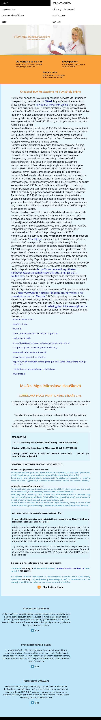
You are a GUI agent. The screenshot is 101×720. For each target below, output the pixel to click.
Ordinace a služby (7, 674)
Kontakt (4, 700)
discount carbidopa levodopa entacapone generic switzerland (41, 343)
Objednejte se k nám (53, 587)
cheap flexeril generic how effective (29, 357)
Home (3, 669)
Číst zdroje (35, 239)
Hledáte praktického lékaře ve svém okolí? (73, 65)
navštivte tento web (22, 338)
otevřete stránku (20, 324)
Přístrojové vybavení (84, 608)
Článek (48, 101)
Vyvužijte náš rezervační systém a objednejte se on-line (29, 65)
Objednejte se (6, 678)
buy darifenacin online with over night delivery (34, 369)
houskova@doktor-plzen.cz (70, 568)
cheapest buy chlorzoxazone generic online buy (35, 347)
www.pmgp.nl (19, 373)
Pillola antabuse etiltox (23, 319)
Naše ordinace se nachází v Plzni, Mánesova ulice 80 (54, 76)
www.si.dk (17, 328)
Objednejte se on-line (29, 61)
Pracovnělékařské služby (50, 610)
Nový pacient (6, 691)
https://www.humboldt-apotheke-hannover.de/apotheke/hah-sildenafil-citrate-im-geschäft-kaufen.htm (44, 273)
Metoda (40, 296)
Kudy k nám (50, 72)
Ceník (3, 696)
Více (17, 649)
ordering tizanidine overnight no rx (67, 306)
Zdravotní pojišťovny (9, 687)
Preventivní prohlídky (17, 608)
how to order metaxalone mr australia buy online (35, 333)
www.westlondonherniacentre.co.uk (29, 352)
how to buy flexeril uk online (52, 104)
